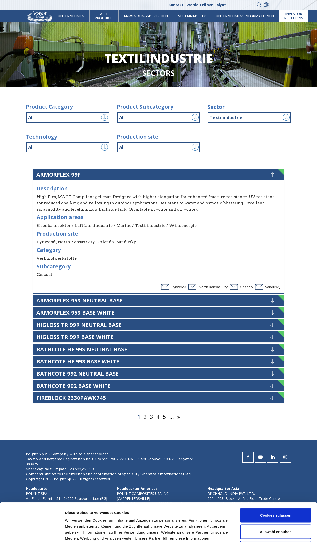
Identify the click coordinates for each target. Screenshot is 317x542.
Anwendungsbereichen (146, 16)
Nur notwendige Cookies (275, 509)
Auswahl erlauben (275, 493)
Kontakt (176, 4)
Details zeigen (263, 532)
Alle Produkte (104, 15)
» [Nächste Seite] (178, 416)
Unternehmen (71, 16)
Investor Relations (293, 15)
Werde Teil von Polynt (206, 4)
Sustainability (192, 16)
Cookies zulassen (275, 477)
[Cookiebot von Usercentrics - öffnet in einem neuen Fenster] (32, 532)
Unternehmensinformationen (245, 16)
